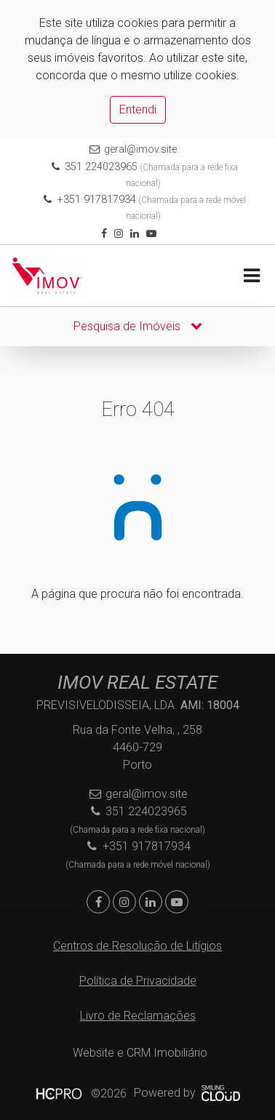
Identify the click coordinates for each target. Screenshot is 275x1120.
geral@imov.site (140, 149)
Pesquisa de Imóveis (137, 326)
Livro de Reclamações (138, 1016)
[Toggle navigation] (251, 276)
